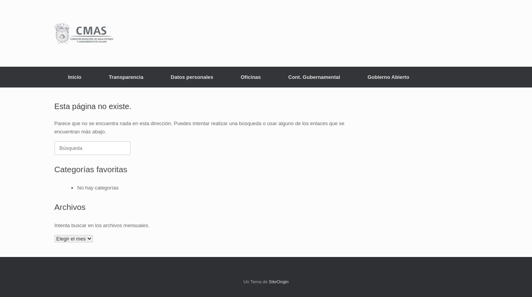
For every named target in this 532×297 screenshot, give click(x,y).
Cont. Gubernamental (314, 77)
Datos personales (192, 77)
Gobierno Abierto (388, 77)
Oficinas (251, 77)
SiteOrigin (279, 281)
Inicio (75, 77)
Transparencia (126, 77)
